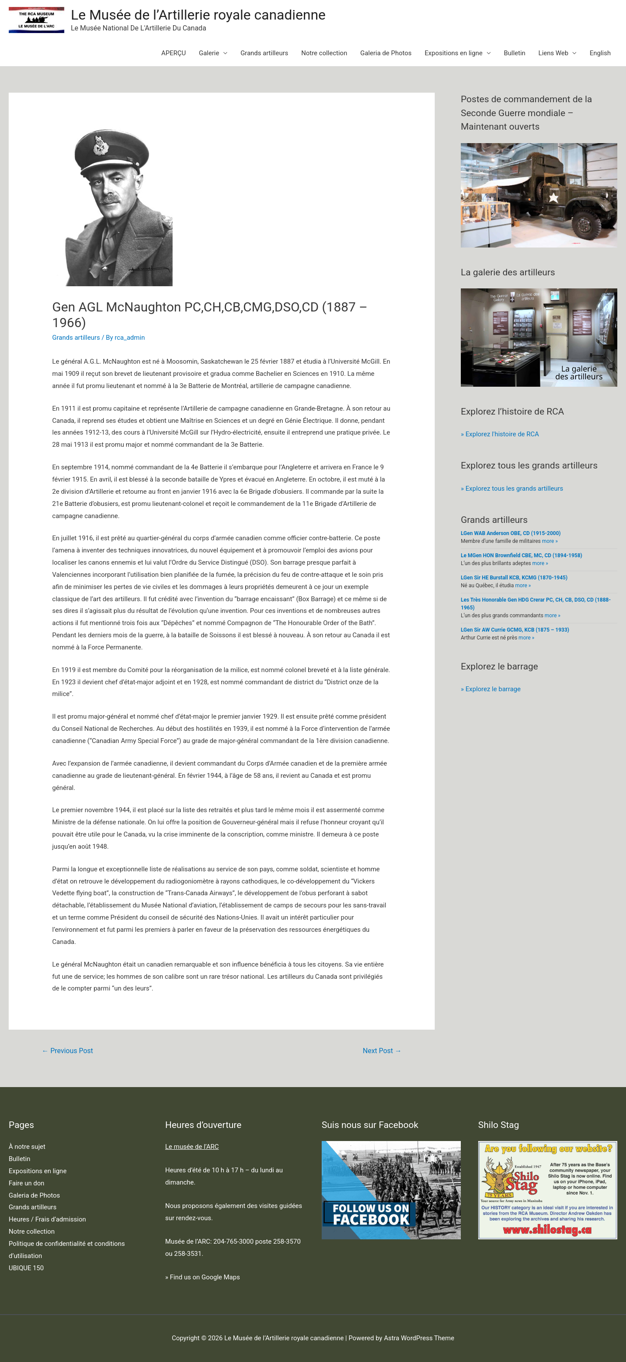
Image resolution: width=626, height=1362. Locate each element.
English (600, 53)
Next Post (382, 1051)
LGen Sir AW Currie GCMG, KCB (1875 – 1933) (515, 630)
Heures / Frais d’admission (47, 1219)
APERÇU (173, 53)
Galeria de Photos (386, 53)
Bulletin (515, 53)
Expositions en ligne (454, 53)
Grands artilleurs (264, 53)
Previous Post (67, 1051)
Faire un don (26, 1183)
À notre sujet (27, 1147)
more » (550, 541)
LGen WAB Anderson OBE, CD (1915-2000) (511, 533)
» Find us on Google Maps (202, 1277)
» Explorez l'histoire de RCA (500, 434)
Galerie (209, 53)
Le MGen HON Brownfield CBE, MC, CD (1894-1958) (521, 555)
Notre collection (324, 53)
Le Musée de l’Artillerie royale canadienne (198, 15)
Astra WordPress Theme (419, 1338)
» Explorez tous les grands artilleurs (512, 488)
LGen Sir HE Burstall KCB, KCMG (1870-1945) (514, 578)
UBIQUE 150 (26, 1268)
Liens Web (554, 53)
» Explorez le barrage (491, 689)
